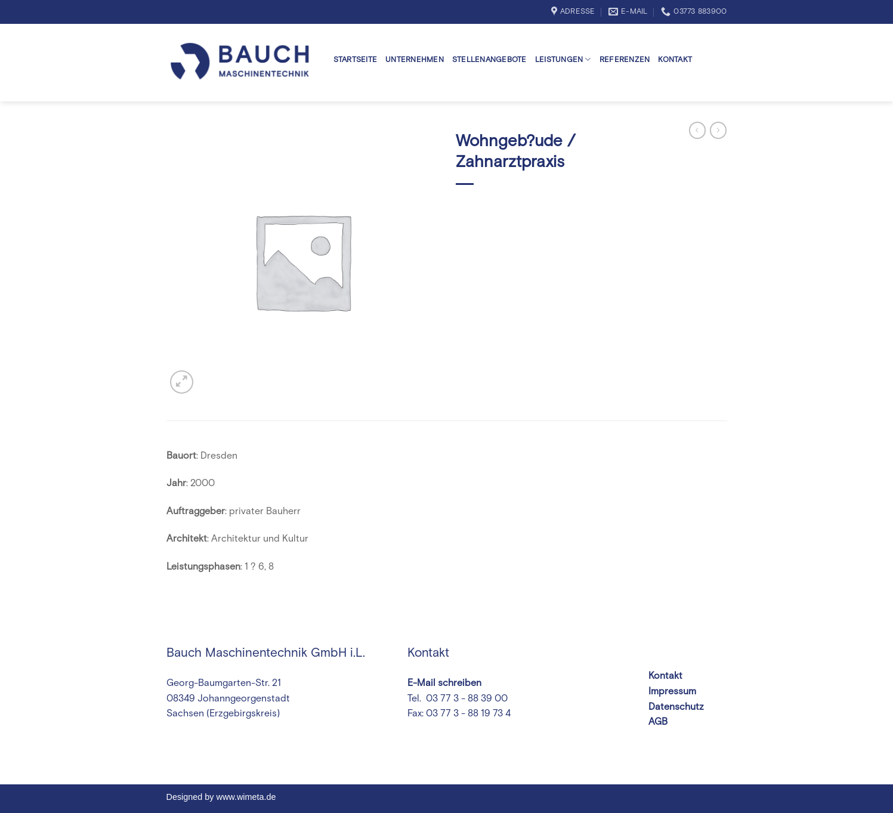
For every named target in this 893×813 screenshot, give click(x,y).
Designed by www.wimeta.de (221, 797)
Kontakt (675, 60)
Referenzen (625, 60)
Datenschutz (676, 707)
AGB (658, 722)
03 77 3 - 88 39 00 (466, 698)
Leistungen (563, 59)
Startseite (355, 60)
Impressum (672, 691)
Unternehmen (414, 60)
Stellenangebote (489, 60)
